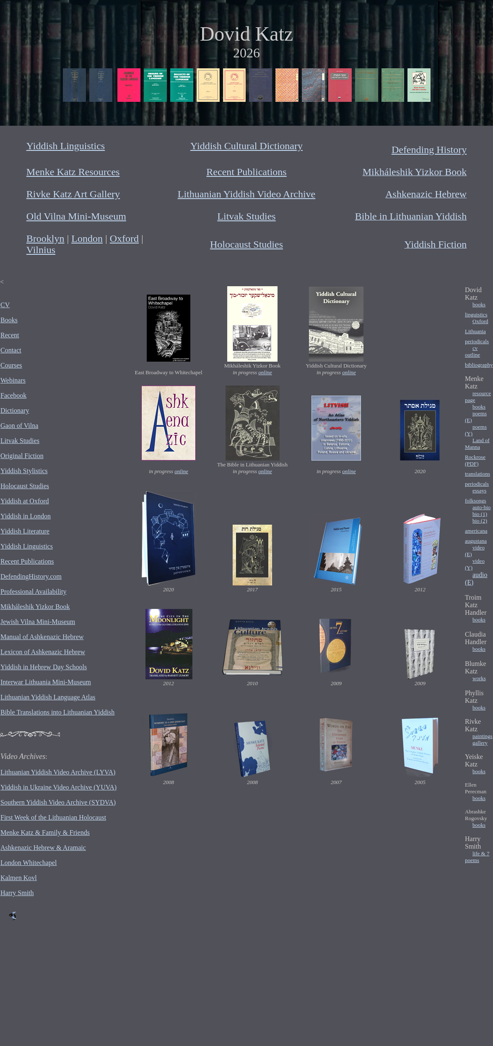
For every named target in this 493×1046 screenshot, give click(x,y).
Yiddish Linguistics (65, 145)
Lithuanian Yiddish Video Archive (247, 194)
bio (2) (479, 521)
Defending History (429, 149)
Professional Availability (33, 591)
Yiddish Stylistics (23, 470)
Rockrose (475, 457)
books (478, 304)
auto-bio (481, 507)
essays (479, 490)
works (479, 678)
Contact (10, 350)
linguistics (476, 314)
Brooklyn (45, 238)
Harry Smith (17, 892)
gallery (480, 743)
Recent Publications (246, 171)
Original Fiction (22, 455)
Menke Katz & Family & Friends (45, 832)
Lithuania (475, 331)
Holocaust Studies (246, 244)
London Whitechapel (28, 862)
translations (477, 474)
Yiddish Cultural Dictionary (246, 145)
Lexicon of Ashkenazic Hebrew (42, 651)
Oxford (124, 238)
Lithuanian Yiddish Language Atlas (47, 697)
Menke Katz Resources (73, 171)
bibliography (479, 365)
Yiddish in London (25, 516)
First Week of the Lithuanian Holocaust (53, 817)
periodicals (477, 341)
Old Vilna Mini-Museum (76, 216)
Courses (11, 365)
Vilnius (40, 249)
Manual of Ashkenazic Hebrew (42, 636)
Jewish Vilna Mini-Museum (37, 621)
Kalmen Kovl (18, 877)
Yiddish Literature (24, 531)
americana (476, 531)
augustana (476, 541)
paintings (482, 736)
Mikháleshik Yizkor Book (35, 606)
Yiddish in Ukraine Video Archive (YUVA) (58, 787)
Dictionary (14, 410)
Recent (9, 335)
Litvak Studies (246, 216)
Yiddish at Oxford (24, 501)
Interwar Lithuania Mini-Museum (45, 682)
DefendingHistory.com (31, 576)
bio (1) (479, 514)
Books (9, 320)
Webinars (13, 380)
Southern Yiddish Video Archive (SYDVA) (58, 802)
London (87, 238)
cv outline (472, 351)
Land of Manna (477, 443)
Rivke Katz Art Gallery (73, 194)
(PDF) (472, 464)
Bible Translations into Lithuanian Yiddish (57, 712)
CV (5, 304)
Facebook (13, 395)
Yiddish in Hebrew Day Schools (43, 667)
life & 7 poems (477, 856)
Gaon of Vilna (19, 425)
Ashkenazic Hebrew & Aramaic (43, 847)
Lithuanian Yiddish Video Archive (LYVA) (57, 772)
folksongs (475, 500)
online (265, 372)
